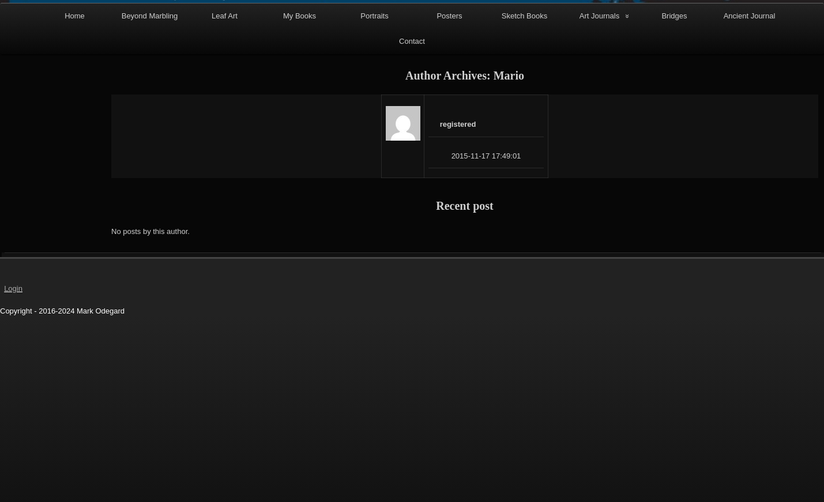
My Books (299, 206)
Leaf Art (225, 206)
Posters (449, 206)
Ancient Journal (750, 206)
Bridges (674, 206)
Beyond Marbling (150, 206)
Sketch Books (525, 206)
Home (75, 206)
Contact (412, 231)
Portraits (374, 206)
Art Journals (599, 206)
